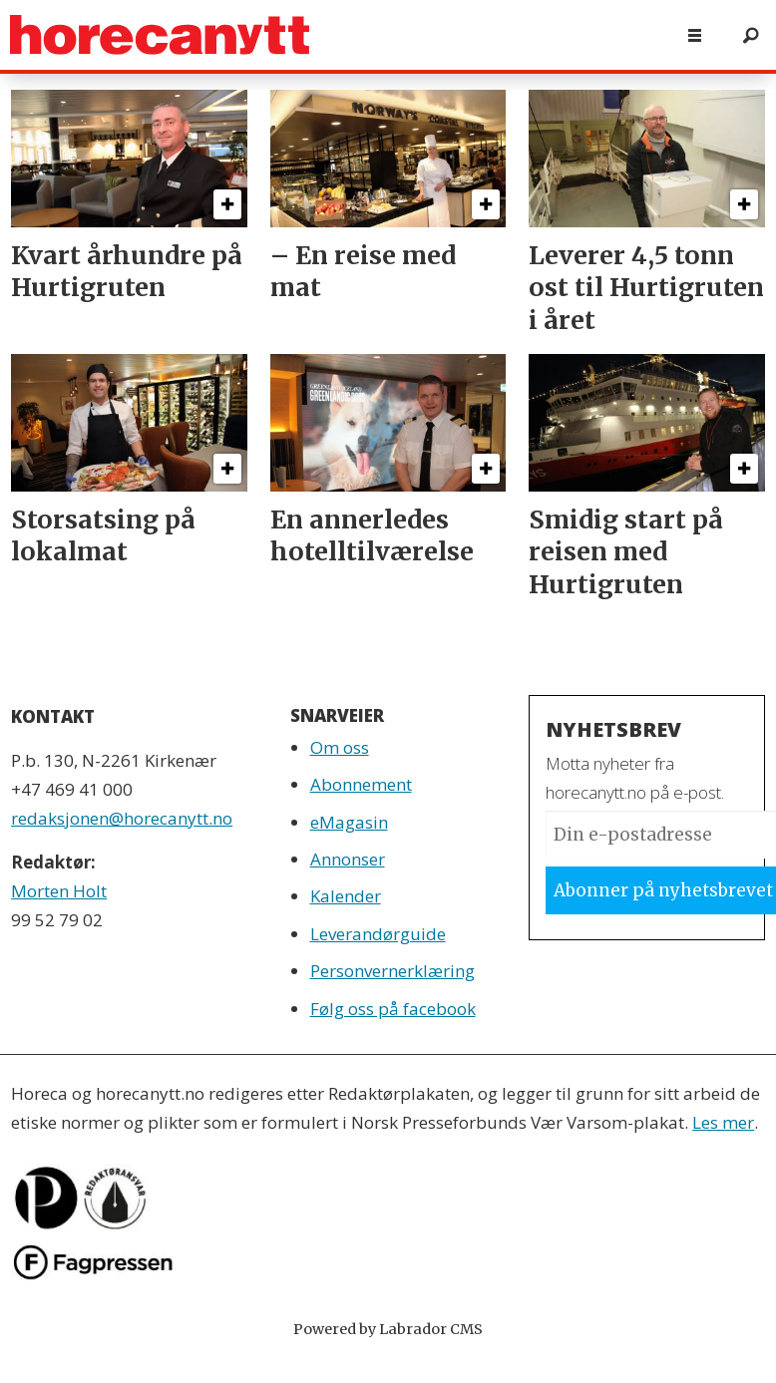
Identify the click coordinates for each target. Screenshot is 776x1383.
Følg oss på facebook (393, 1008)
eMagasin (349, 822)
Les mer (723, 1122)
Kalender (345, 895)
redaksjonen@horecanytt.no (121, 818)
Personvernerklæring (392, 970)
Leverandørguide (378, 933)
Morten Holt (59, 890)
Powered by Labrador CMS (388, 1329)
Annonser (347, 859)
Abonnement (361, 784)
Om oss (339, 747)
